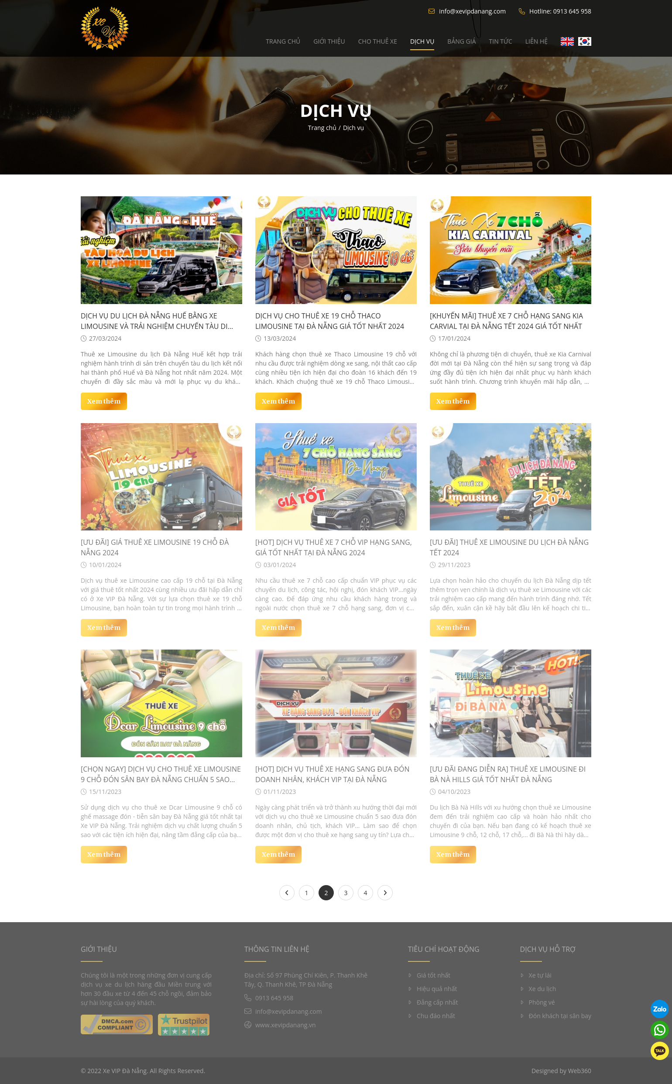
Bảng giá (461, 41)
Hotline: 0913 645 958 (555, 11)
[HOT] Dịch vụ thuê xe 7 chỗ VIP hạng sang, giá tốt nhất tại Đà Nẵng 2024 (333, 547)
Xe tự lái (536, 975)
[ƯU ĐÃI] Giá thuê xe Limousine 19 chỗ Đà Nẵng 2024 (155, 547)
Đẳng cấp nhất (433, 1002)
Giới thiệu (329, 41)
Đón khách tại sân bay (555, 1016)
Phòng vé (537, 1002)
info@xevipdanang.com (467, 11)
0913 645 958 (274, 998)
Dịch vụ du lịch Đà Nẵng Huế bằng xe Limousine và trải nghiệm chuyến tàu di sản (154, 321)
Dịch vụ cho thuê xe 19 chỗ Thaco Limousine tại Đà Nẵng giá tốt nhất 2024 (329, 321)
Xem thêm (103, 401)
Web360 (579, 1071)
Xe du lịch (538, 989)
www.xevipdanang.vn (285, 1025)
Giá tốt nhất (429, 975)
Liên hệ (536, 41)
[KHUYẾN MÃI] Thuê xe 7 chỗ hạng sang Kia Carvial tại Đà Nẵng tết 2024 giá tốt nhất (506, 321)
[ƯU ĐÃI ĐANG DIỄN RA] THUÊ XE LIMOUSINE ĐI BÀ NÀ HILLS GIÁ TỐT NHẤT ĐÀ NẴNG (508, 774)
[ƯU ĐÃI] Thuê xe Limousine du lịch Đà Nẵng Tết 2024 (509, 547)
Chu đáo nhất (431, 1016)
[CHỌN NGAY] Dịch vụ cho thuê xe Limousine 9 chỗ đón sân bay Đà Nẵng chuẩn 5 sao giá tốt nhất (161, 774)
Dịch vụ (422, 41)
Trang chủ (283, 41)
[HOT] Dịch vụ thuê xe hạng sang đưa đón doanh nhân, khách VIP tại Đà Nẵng (332, 774)
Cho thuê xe (377, 41)
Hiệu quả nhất (432, 989)
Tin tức (500, 41)
